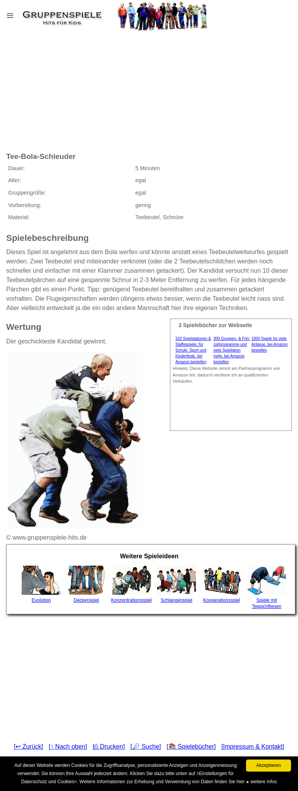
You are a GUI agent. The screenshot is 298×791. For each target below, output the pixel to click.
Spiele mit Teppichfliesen (266, 587)
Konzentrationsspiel (131, 584)
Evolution (41, 584)
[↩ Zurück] (28, 746)
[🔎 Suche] (145, 746)
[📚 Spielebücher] (191, 746)
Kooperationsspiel (221, 584)
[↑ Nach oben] (68, 746)
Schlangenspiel (176, 584)
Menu (19, 13)
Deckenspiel (86, 584)
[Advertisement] (90, 85)
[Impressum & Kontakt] (252, 746)
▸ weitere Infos (262, 781)
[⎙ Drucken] (109, 746)
